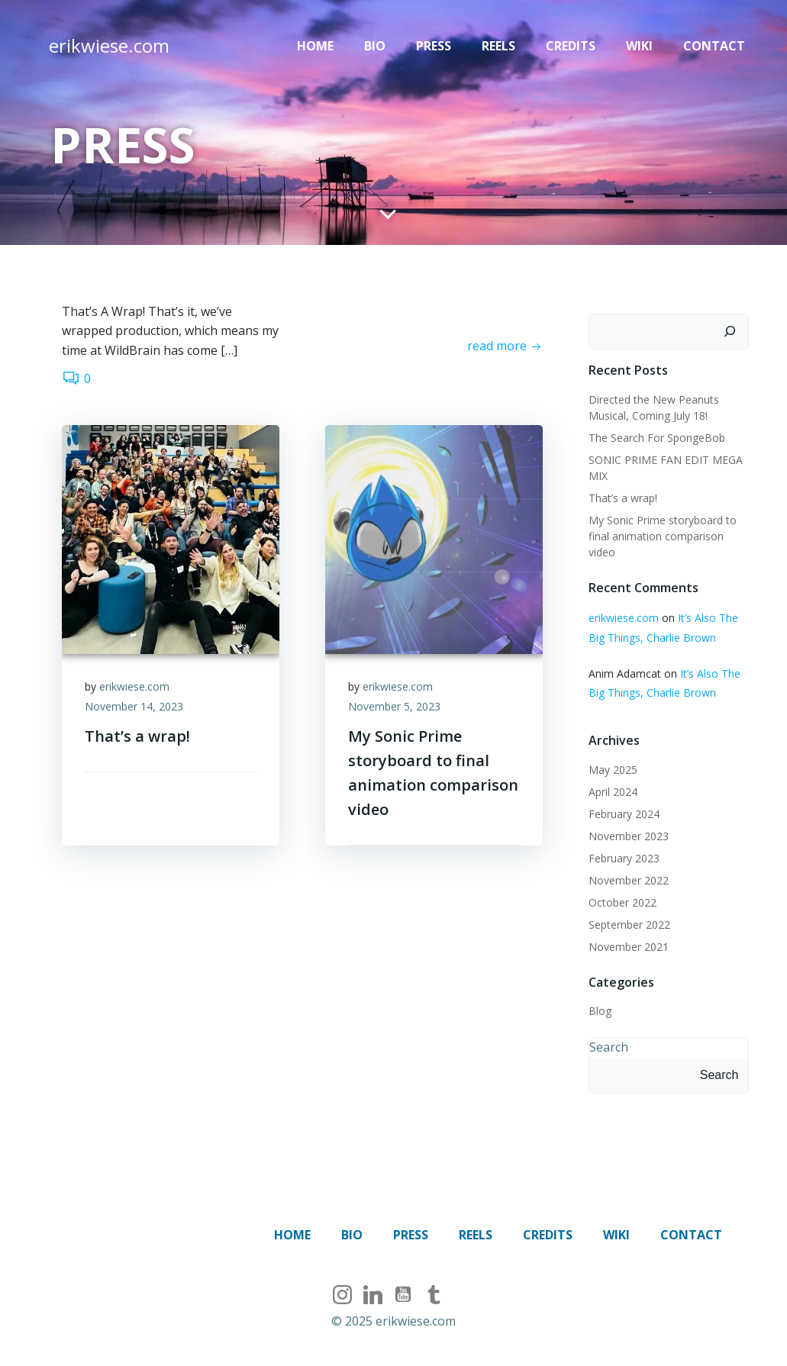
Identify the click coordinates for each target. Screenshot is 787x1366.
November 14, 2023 (134, 706)
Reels (498, 45)
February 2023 (624, 858)
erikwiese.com (134, 686)
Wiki (639, 45)
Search (608, 1047)
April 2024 (613, 791)
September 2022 (629, 924)
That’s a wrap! (623, 498)
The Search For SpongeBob (657, 437)
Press (433, 45)
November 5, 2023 (394, 706)
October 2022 (622, 902)
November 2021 (629, 946)
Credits (570, 45)
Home (315, 45)
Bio (374, 45)
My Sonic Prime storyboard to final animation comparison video (663, 536)
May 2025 (613, 769)
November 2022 (629, 880)
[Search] (729, 332)
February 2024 (624, 814)
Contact (714, 45)
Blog (600, 1011)
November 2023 (629, 836)
